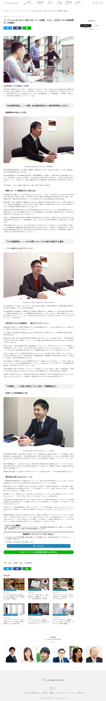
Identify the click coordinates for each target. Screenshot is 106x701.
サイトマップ (72, 692)
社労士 (10, 563)
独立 (5, 563)
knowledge (69, 2)
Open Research (29, 527)
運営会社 (45, 692)
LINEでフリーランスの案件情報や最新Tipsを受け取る (38, 552)
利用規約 (51, 692)
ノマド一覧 (24, 692)
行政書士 (16, 563)
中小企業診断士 (28, 563)
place (50, 2)
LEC (17, 175)
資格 (21, 563)
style (59, 2)
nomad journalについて (35, 692)
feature (78, 2)
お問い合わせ (80, 692)
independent (40, 2)
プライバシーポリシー (61, 692)
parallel (28, 2)
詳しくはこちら (38, 546)
